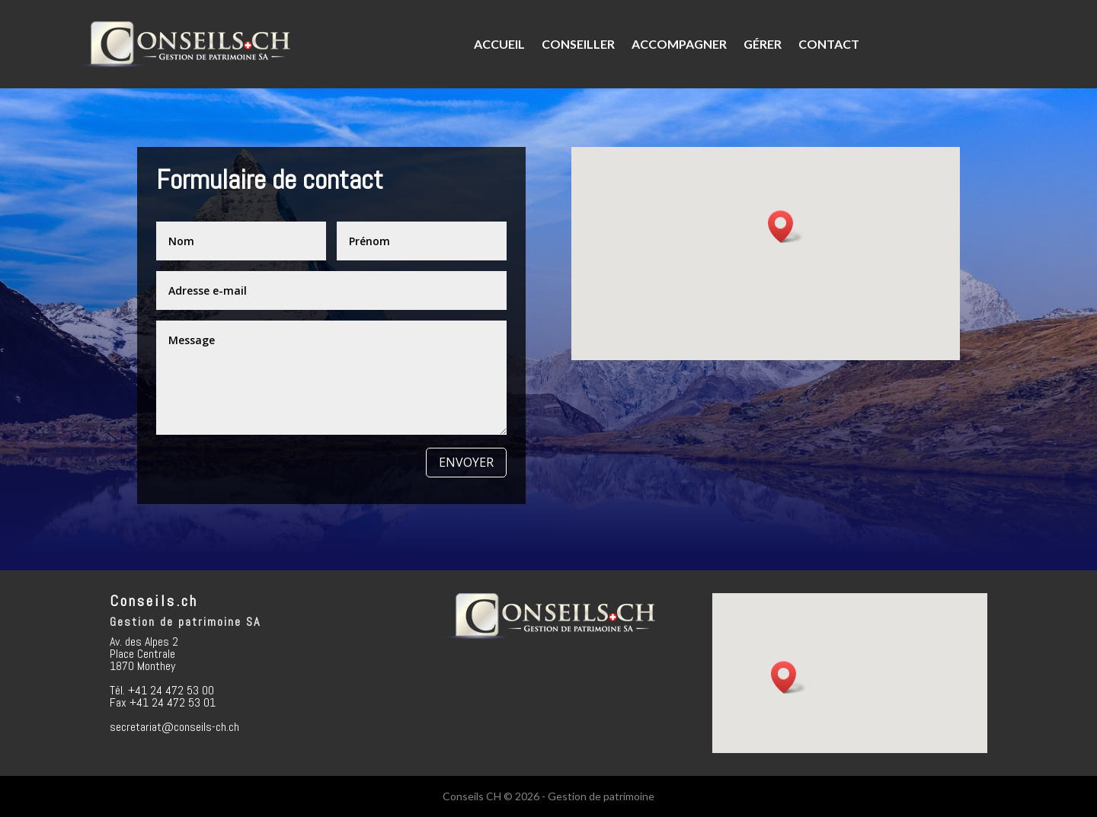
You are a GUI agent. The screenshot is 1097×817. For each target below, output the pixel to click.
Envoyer (466, 462)
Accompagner (679, 44)
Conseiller (578, 44)
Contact (828, 44)
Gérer (763, 44)
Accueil (499, 44)
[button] (785, 226)
